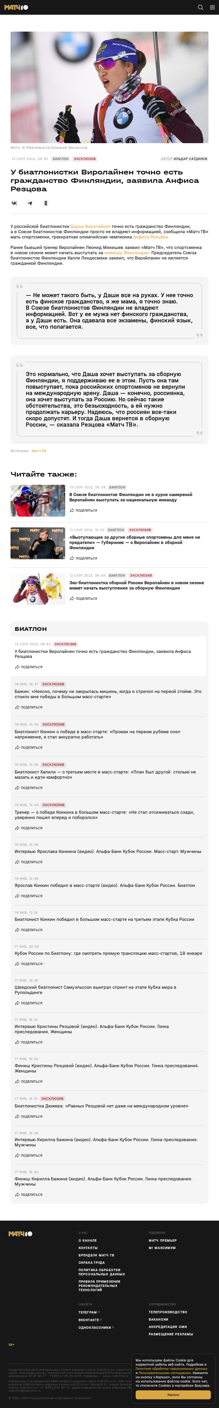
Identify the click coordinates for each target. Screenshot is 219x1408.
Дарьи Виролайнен (91, 226)
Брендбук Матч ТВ (96, 1255)
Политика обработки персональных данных (102, 1272)
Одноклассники (95, 1327)
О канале (88, 1241)
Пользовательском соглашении (165, 1373)
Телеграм (88, 1312)
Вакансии (158, 1319)
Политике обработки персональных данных (171, 1369)
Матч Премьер (163, 1241)
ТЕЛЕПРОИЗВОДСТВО (168, 1312)
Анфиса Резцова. (151, 237)
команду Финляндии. (127, 253)
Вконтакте (89, 1320)
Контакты (88, 1248)
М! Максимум (162, 1248)
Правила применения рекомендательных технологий (99, 1286)
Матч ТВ (39, 450)
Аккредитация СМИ (168, 1327)
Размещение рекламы (171, 1334)
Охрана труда (92, 1263)
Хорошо (173, 1394)
